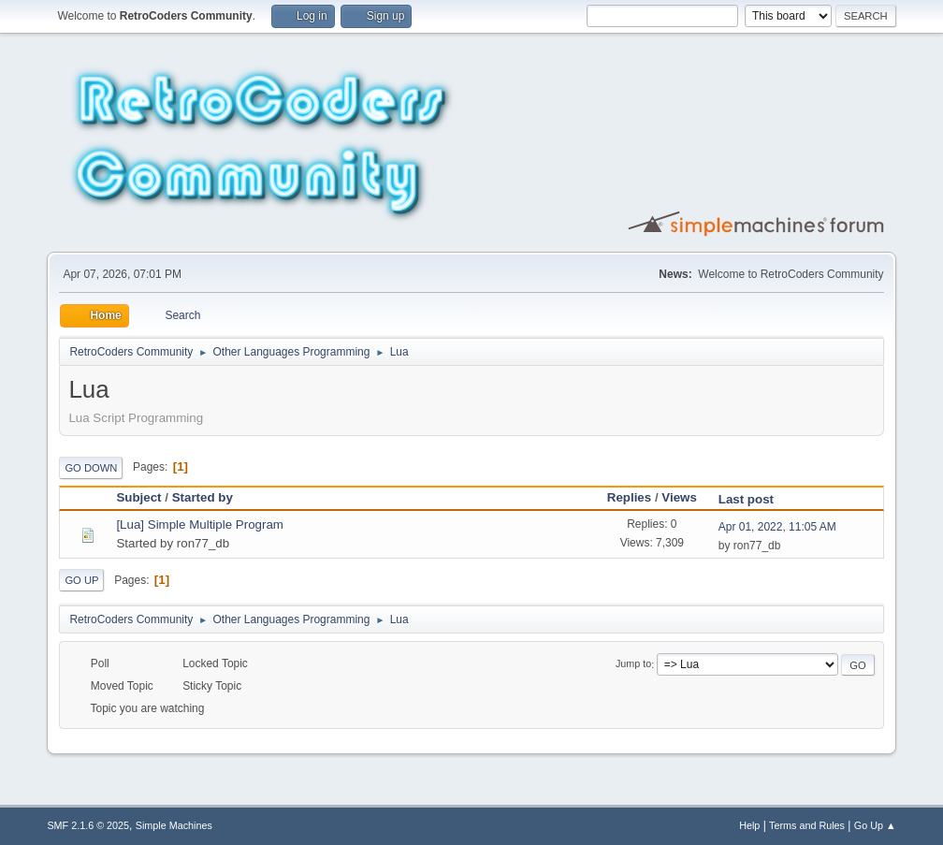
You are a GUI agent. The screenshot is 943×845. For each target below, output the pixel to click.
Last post (746, 499)
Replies (629, 497)
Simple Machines (174, 825)
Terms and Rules (807, 825)
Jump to (633, 664)
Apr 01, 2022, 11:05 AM (777, 526)
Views (679, 497)
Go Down (91, 467)
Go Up (81, 580)
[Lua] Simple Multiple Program (199, 524)
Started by (211, 497)
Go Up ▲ (875, 825)
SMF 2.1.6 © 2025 (88, 825)
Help (749, 825)
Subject (138, 497)
